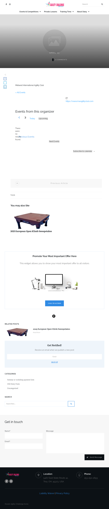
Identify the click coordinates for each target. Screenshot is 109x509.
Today (32, 118)
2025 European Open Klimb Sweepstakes (32, 222)
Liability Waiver (46, 493)
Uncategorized (12, 388)
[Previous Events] (19, 117)
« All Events (20, 92)
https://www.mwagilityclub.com (79, 101)
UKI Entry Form (13, 384)
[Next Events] (25, 117)
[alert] (18, 134)
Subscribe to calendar (82, 151)
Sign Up (54, 362)
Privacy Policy (63, 493)
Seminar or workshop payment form (20, 380)
